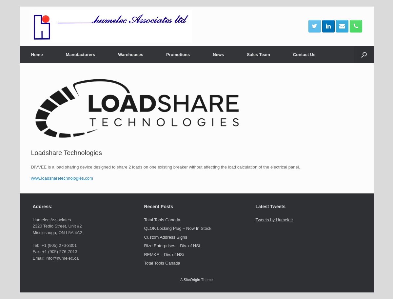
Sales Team (258, 54)
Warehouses (130, 54)
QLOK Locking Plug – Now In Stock (177, 228)
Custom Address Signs (165, 237)
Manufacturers (80, 54)
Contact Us (304, 54)
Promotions (178, 54)
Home (37, 54)
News (218, 54)
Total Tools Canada (162, 219)
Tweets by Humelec (273, 219)
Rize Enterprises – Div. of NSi (172, 245)
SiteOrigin (192, 280)
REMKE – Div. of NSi (164, 254)
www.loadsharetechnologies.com (62, 178)
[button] (364, 54)
